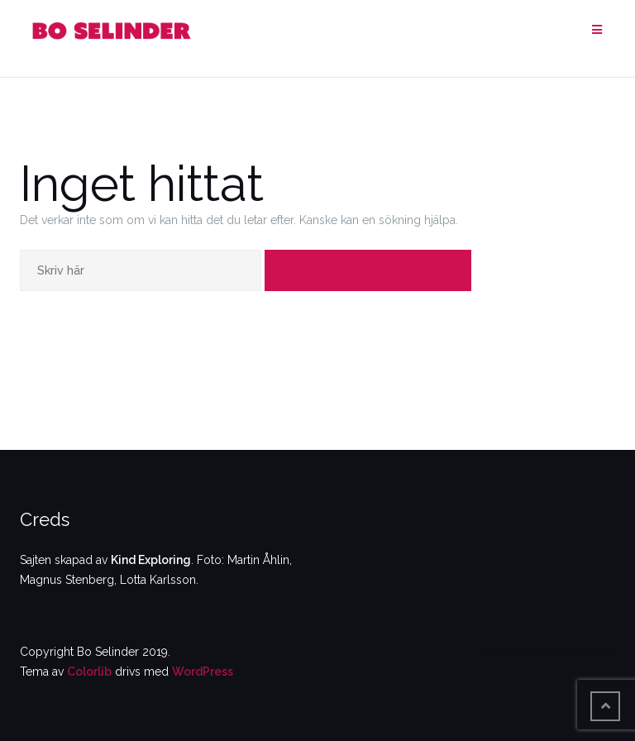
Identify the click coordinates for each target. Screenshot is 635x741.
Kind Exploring (151, 560)
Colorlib (89, 671)
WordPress (202, 671)
